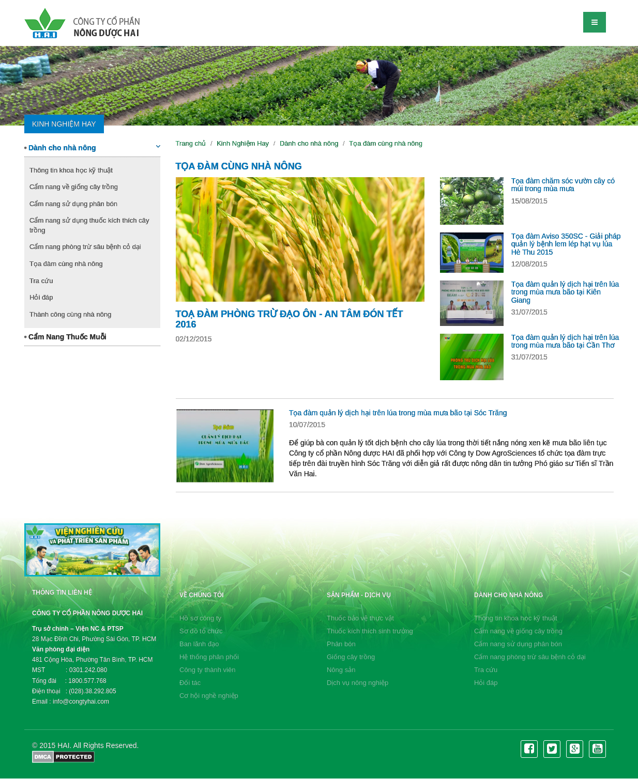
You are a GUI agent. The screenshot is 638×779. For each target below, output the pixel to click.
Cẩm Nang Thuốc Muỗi (65, 337)
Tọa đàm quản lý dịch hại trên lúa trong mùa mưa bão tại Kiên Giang (565, 292)
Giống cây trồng (351, 657)
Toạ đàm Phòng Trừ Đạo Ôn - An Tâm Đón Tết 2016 (289, 319)
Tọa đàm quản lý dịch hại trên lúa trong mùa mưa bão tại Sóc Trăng (398, 413)
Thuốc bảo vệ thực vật (360, 618)
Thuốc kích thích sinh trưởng (370, 631)
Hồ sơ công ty (200, 618)
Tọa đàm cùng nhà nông (66, 264)
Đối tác (190, 683)
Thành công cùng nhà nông (70, 314)
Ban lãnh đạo (199, 644)
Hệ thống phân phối (209, 657)
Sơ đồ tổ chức (201, 631)
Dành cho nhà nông (92, 147)
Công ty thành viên (207, 670)
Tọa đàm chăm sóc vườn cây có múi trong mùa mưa (563, 185)
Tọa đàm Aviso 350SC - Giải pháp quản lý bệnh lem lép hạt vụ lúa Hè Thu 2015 (566, 244)
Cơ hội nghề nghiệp (208, 695)
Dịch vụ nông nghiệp (357, 683)
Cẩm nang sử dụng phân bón (73, 204)
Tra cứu (41, 281)
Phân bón (341, 644)
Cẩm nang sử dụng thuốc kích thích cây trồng (89, 225)
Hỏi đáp (41, 297)
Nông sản (341, 670)
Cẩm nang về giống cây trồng (73, 187)
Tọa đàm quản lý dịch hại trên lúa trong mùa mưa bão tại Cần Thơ (565, 341)
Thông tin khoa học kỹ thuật (71, 170)
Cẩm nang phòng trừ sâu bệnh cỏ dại (85, 247)
